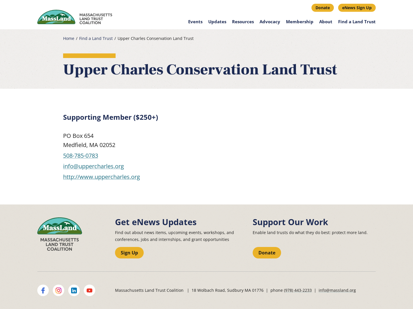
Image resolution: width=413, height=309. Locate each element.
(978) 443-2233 (298, 290)
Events (195, 21)
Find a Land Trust (357, 21)
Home (68, 38)
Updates (217, 21)
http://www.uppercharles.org (101, 177)
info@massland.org (337, 290)
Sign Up (129, 253)
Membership (299, 21)
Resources (243, 21)
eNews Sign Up (357, 7)
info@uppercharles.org (93, 166)
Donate (322, 7)
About (325, 21)
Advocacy (270, 21)
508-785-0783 (80, 155)
